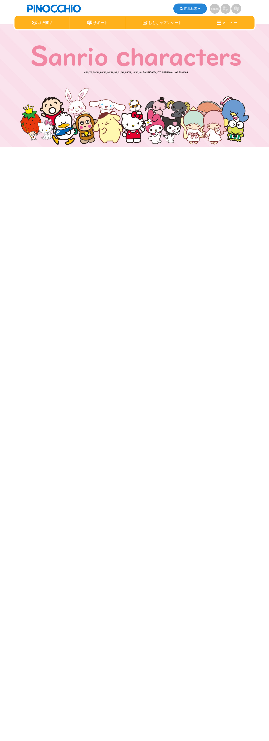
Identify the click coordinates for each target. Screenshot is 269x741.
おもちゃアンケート (162, 23)
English (215, 8)
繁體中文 (236, 9)
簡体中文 (225, 9)
